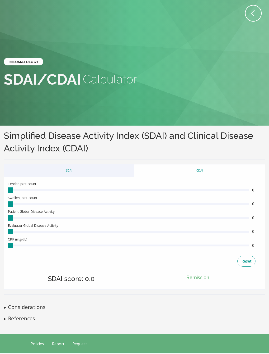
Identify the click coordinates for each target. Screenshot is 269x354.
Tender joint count (22, 184)
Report (58, 345)
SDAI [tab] (69, 170)
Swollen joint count (22, 198)
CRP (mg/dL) (17, 240)
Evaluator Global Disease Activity (33, 226)
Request (79, 345)
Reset (246, 262)
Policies (37, 345)
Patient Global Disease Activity (31, 212)
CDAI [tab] (199, 170)
